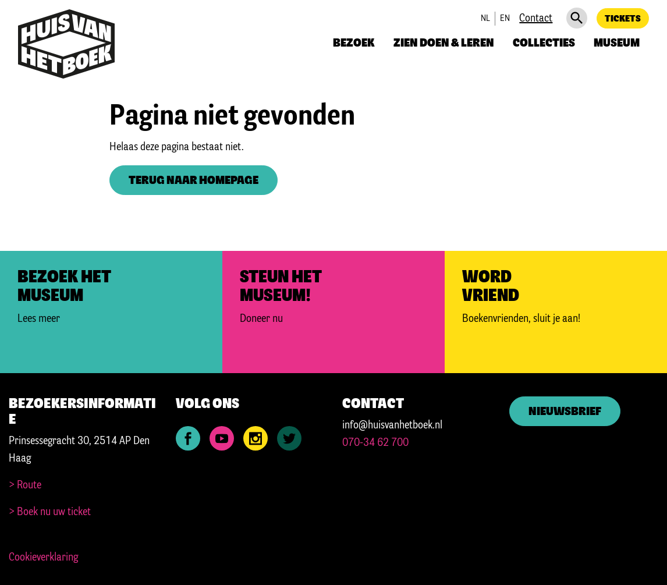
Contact (535, 18)
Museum (617, 43)
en (505, 18)
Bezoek (354, 43)
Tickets (623, 19)
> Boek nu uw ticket (50, 512)
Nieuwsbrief (564, 412)
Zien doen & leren (443, 43)
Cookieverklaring (43, 557)
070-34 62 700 (375, 443)
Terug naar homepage (193, 181)
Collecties (544, 43)
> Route (25, 485)
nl (485, 18)
